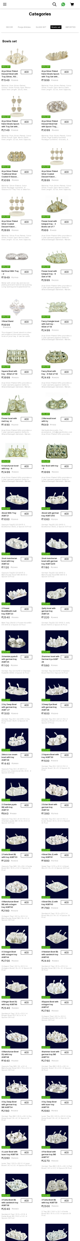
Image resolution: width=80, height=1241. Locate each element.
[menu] (4, 4)
